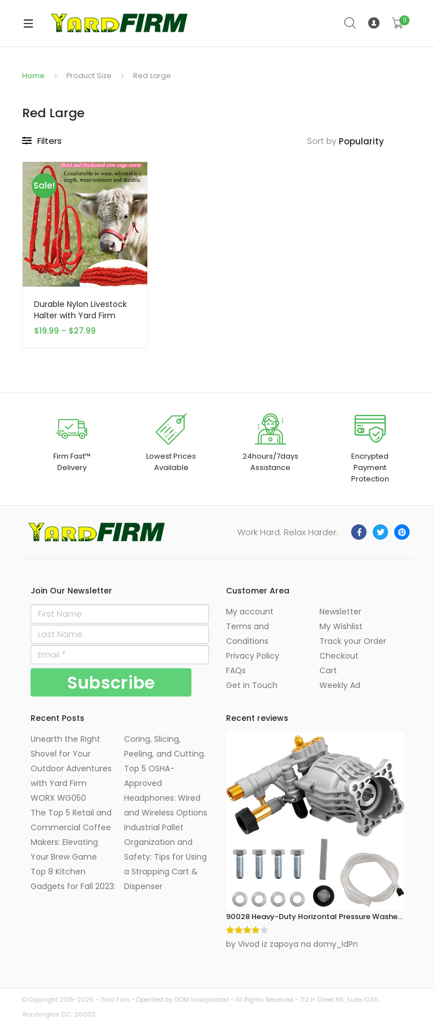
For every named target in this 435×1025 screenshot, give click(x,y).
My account (250, 611)
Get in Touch (252, 685)
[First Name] (120, 613)
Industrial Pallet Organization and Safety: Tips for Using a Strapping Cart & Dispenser (165, 857)
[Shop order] (376, 141)
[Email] (120, 654)
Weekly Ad (339, 685)
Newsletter (340, 611)
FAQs (236, 670)
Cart (328, 670)
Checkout (339, 655)
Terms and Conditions (247, 634)
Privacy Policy (252, 655)
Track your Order (352, 641)
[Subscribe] (111, 682)
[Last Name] (120, 634)
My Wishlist (340, 626)
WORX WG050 (58, 798)
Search (350, 23)
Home (33, 75)
